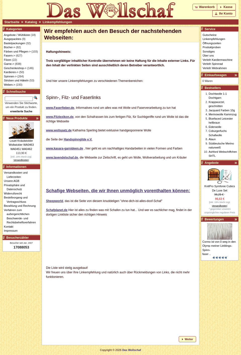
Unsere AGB (13, 180)
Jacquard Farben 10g (222, 110)
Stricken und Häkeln (16, 80)
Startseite (11, 22)
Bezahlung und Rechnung (21, 205)
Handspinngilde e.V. (78, 139)
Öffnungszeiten (212, 43)
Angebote (211, 163)
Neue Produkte (17, 118)
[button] (205, 7)
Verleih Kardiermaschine (217, 59)
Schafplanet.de (56, 210)
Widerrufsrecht (14, 193)
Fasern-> (9, 55)
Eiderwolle (215, 126)
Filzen (7, 59)
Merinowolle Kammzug (222, 114)
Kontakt (10, 226)
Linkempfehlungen (57, 22)
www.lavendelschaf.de (62, 157)
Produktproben (212, 47)
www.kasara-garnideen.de (64, 148)
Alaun (212, 139)
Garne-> (9, 63)
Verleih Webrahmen (215, 68)
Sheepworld (54, 201)
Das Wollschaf (131, 349)
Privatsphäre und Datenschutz (16, 187)
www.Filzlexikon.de (60, 117)
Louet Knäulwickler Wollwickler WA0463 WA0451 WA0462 (21, 144)
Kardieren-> (11, 72)
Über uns (208, 55)
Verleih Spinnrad (213, 63)
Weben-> (9, 84)
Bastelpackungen (14, 43)
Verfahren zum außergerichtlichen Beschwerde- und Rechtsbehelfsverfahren (21, 216)
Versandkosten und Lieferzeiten (17, 174)
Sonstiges (209, 51)
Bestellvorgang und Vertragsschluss (17, 199)
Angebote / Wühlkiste (17, 34)
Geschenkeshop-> (15, 68)
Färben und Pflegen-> (17, 51)
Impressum (12, 230)
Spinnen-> (10, 76)
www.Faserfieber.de (60, 108)
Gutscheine (210, 34)
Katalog (31, 22)
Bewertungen (214, 219)
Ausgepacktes (12, 38)
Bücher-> (9, 47)
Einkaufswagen (215, 75)
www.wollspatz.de (59, 130)
